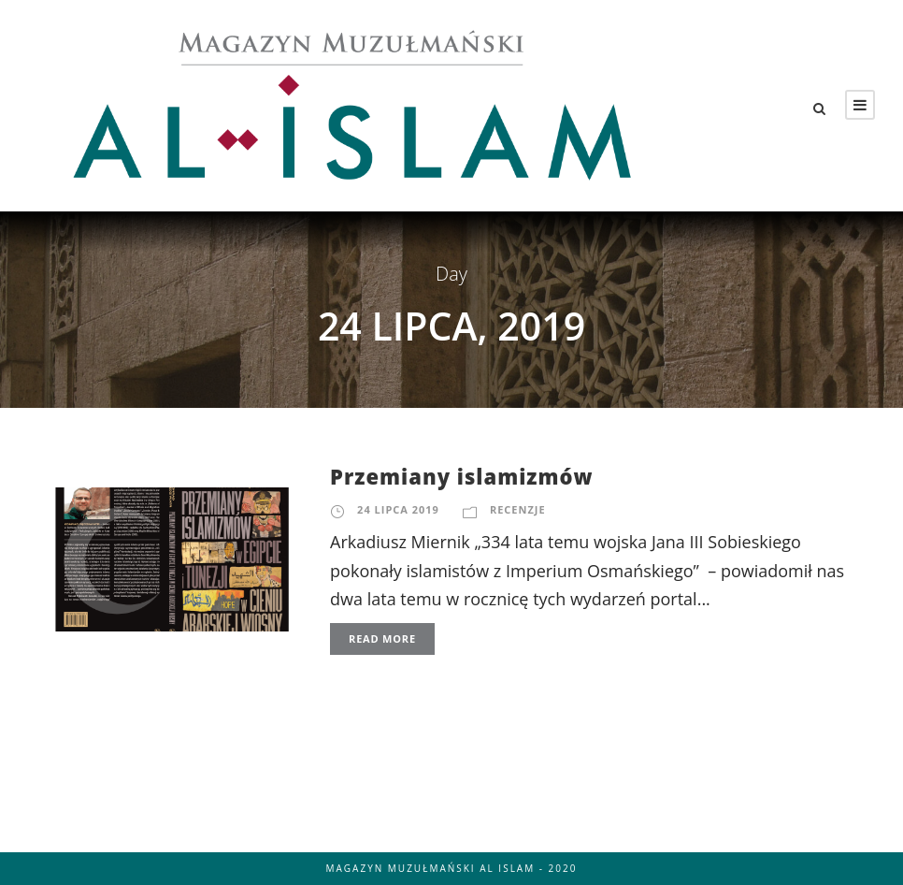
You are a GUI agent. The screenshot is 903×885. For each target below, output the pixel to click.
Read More (382, 638)
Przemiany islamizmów (461, 476)
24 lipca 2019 (398, 509)
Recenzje (518, 509)
